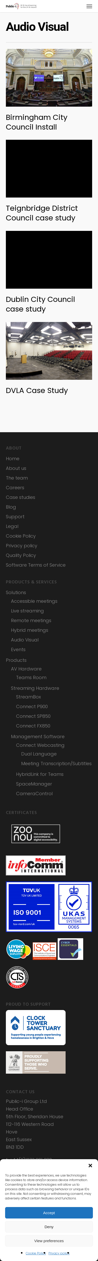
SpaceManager (34, 784)
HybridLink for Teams (40, 774)
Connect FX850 (33, 726)
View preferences (49, 1241)
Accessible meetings (34, 601)
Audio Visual (25, 640)
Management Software (38, 736)
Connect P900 (32, 706)
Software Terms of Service (36, 565)
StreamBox (28, 697)
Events (18, 649)
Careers (15, 487)
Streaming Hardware (35, 688)
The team (17, 478)
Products (16, 660)
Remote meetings (31, 620)
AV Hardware (26, 669)
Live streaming (27, 611)
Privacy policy (59, 1253)
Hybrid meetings (29, 630)
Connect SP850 (33, 716)
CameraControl (34, 793)
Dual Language (39, 754)
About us (16, 468)
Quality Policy (21, 555)
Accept (49, 1213)
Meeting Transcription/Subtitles (56, 763)
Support (15, 516)
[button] (90, 1165)
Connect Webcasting (40, 745)
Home (12, 458)
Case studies (20, 497)
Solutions (16, 592)
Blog (11, 507)
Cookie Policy (36, 1253)
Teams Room (31, 677)
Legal (12, 526)
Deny (48, 1227)
